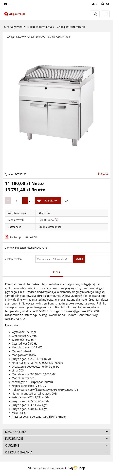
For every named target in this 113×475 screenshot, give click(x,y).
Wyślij (79, 259)
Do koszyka (47, 200)
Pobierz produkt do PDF (20, 237)
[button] (104, 4)
